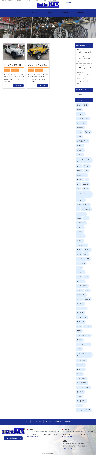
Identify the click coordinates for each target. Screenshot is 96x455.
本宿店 (21, 46)
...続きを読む (18, 85)
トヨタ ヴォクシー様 (84, 68)
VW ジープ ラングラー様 (38, 65)
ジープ (7, 70)
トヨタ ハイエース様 (84, 52)
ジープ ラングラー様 (12, 65)
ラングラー (15, 70)
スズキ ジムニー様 (83, 74)
